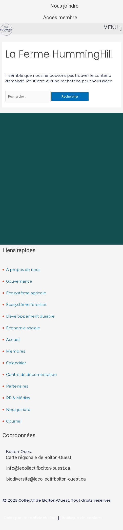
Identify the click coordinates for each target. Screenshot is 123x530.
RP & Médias (18, 397)
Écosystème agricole (26, 292)
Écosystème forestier (26, 304)
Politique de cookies (82, 517)
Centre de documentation (31, 374)
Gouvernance (19, 281)
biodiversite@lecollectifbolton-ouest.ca (46, 479)
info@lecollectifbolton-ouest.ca (38, 468)
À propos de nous (23, 269)
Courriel (13, 421)
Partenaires (17, 386)
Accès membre (60, 17)
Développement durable (30, 316)
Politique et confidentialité (30, 517)
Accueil (13, 339)
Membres (15, 351)
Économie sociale (23, 327)
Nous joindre (64, 6)
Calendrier (16, 362)
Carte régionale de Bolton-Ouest (38, 457)
